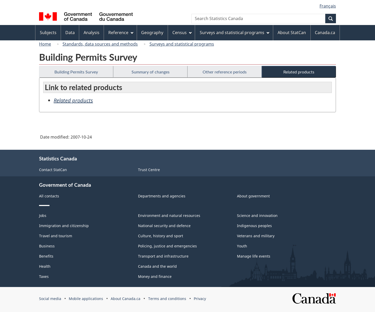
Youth (242, 246)
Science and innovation (257, 215)
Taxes (44, 276)
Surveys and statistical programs (181, 44)
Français (328, 6)
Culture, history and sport (160, 235)
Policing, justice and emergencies (167, 246)
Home (45, 44)
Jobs (42, 215)
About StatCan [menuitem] (292, 32)
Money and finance (155, 276)
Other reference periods (225, 71)
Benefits (46, 256)
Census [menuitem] (182, 32)
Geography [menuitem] (152, 32)
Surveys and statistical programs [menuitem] (234, 32)
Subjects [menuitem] (48, 32)
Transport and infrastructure (163, 256)
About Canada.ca (125, 298)
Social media (50, 298)
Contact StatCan (53, 169)
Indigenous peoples (254, 225)
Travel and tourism (55, 235)
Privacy (200, 298)
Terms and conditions (167, 298)
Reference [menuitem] (120, 32)
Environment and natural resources (169, 215)
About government (253, 196)
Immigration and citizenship (64, 225)
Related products (298, 71)
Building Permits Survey (76, 71)
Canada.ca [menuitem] (325, 32)
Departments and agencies (161, 196)
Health (45, 266)
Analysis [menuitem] (91, 32)
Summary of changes (151, 71)
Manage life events (253, 256)
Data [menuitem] (70, 32)
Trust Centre (149, 169)
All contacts (49, 196)
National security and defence (164, 225)
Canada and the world (157, 266)
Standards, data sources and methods (100, 44)
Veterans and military (255, 235)
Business (47, 246)
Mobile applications (86, 298)
